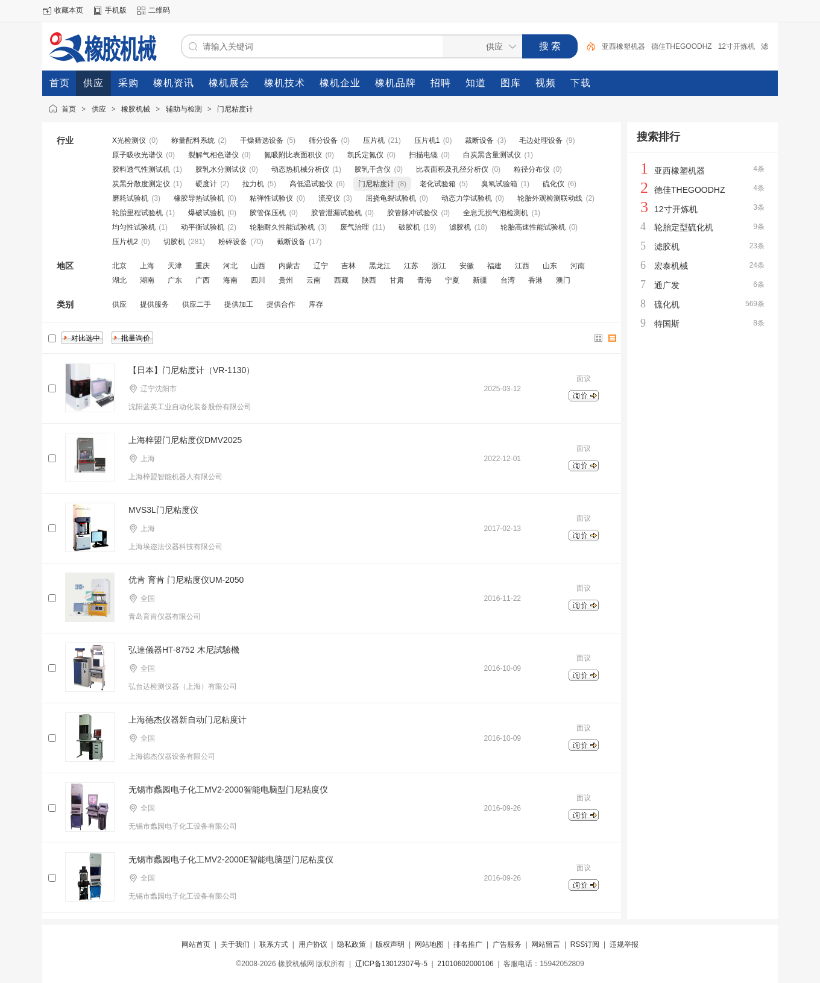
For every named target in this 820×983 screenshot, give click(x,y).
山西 (258, 266)
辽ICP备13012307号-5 (391, 963)
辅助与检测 (184, 109)
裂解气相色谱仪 (213, 155)
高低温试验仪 (311, 184)
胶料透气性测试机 (141, 169)
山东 (550, 266)
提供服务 (154, 304)
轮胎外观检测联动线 (549, 198)
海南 (230, 280)
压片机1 (427, 140)
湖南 (147, 280)
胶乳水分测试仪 (220, 169)
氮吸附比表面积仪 (293, 155)
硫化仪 (553, 184)
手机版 (116, 10)
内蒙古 (289, 266)
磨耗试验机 (130, 198)
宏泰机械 (671, 266)
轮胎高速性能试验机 (533, 227)
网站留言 (545, 944)
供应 (99, 109)
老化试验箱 (438, 184)
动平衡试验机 (202, 227)
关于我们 (235, 944)
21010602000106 (465, 963)
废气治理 (354, 227)
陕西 (369, 280)
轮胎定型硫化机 (683, 227)
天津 (175, 266)
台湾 (507, 280)
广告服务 (507, 944)
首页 (69, 109)
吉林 (348, 266)
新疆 (480, 280)
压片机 (374, 140)
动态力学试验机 (466, 198)
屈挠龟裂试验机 (390, 198)
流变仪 (329, 198)
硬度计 (206, 184)
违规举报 (624, 944)
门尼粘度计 (235, 109)
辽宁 (321, 266)
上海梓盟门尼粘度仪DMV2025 (185, 440)
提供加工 (238, 304)
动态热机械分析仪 (300, 169)
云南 (313, 280)
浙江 (439, 266)
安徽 (466, 266)
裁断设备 (479, 140)
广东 (175, 280)
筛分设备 (323, 140)
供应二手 (196, 304)
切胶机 (174, 241)
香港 (535, 280)
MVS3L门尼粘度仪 (163, 510)
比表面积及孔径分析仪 (452, 169)
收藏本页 (68, 10)
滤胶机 (460, 227)
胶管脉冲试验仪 (412, 213)
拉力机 (253, 184)
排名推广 (467, 944)
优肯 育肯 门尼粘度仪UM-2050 (186, 580)
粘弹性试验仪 (271, 198)
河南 (577, 266)
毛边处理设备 (541, 140)
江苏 (411, 266)
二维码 (159, 10)
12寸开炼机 (736, 46)
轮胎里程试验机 (137, 213)
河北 (230, 266)
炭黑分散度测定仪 (141, 184)
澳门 (563, 280)
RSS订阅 (585, 944)
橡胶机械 (135, 109)
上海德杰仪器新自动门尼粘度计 (187, 719)
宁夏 (452, 280)
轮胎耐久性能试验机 (282, 227)
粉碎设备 (232, 241)
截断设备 (291, 241)
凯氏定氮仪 (365, 155)
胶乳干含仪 (373, 169)
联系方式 (273, 944)
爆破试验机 (206, 213)
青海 (424, 280)
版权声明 (390, 944)
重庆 (202, 266)
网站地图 (429, 944)
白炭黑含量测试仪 (492, 155)
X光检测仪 (129, 140)
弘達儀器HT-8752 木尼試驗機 (183, 650)
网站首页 (195, 944)
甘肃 (397, 280)
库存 (316, 304)
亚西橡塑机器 (623, 46)
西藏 (341, 280)
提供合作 (280, 304)
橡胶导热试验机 (199, 198)
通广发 (667, 285)
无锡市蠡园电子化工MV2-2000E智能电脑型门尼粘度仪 (230, 859)
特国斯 (667, 323)
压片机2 (125, 241)
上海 (147, 266)
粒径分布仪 (532, 169)
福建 (494, 266)
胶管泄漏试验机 (336, 213)
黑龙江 (380, 266)
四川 (258, 280)
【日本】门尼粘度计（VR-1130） (191, 370)
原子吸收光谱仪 (137, 155)
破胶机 (409, 227)
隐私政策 (351, 944)
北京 (119, 266)
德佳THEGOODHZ (681, 46)
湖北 (119, 280)
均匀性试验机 (134, 227)
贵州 (286, 280)
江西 (522, 266)
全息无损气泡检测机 (495, 213)
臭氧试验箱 (499, 184)
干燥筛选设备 (261, 140)
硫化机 (667, 304)
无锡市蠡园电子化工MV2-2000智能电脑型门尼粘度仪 (228, 789)
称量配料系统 (193, 140)
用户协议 (312, 944)
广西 (202, 280)
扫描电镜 (423, 155)
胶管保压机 (268, 213)
